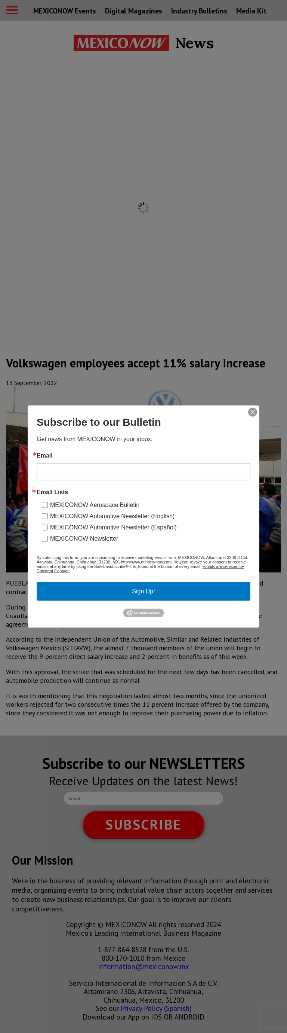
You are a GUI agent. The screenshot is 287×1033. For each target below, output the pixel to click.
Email (45, 455)
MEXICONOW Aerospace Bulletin (94, 504)
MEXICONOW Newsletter (84, 538)
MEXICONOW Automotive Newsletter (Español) (113, 527)
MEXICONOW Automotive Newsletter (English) (112, 516)
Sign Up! (143, 591)
